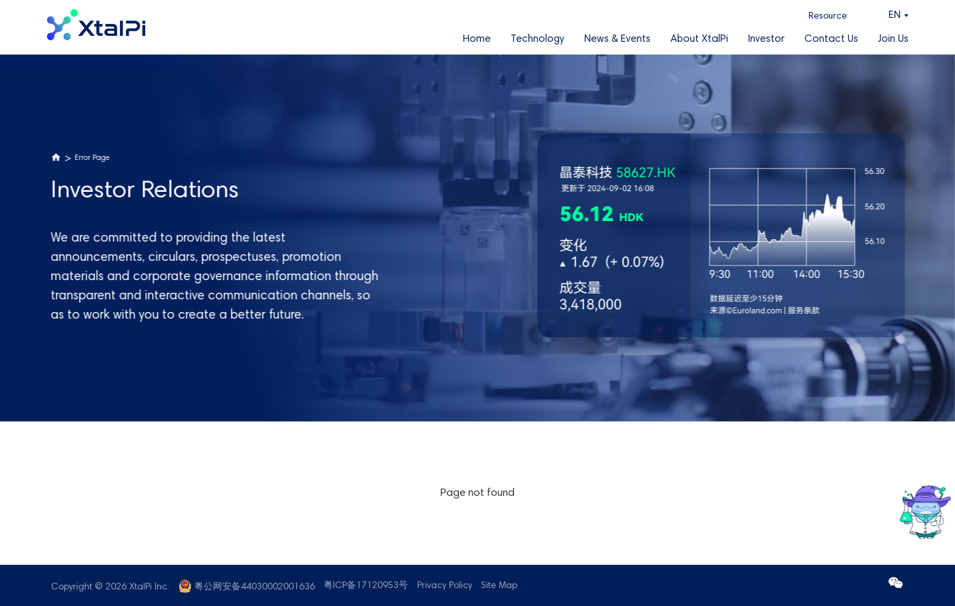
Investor (766, 39)
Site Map (499, 586)
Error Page (92, 158)
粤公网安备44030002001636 (254, 587)
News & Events (617, 39)
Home (477, 39)
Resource (827, 16)
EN (895, 16)
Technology (537, 39)
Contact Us (831, 39)
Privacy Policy (444, 586)
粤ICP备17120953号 (366, 586)
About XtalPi (699, 39)
